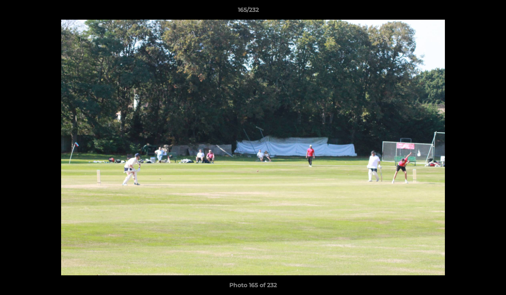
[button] (471, 12)
